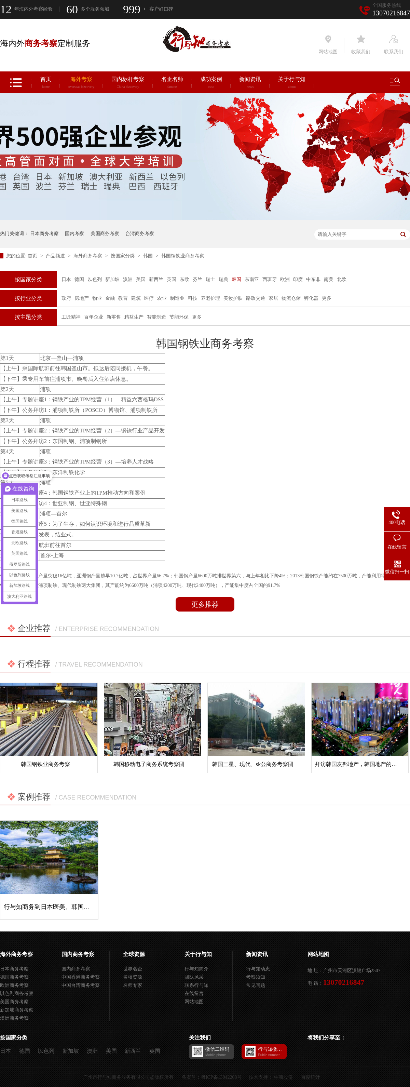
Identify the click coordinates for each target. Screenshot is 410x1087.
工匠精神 (71, 317)
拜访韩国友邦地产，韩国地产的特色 (358, 764)
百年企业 (93, 317)
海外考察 (81, 83)
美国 (141, 279)
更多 (326, 298)
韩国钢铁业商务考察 (182, 255)
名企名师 (172, 83)
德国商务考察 (14, 977)
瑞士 (210, 279)
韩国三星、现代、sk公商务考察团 (252, 764)
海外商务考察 (88, 255)
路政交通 (255, 298)
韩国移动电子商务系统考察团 (148, 764)
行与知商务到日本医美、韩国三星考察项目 (62, 906)
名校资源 (132, 977)
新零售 (114, 317)
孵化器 (311, 298)
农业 (162, 298)
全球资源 (134, 954)
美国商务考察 (105, 233)
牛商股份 (283, 1077)
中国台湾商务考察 (81, 985)
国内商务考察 (78, 954)
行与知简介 (196, 968)
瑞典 (223, 279)
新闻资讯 (250, 83)
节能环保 (179, 317)
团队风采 (194, 977)
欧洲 (285, 279)
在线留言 (194, 993)
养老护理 (210, 298)
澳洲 (128, 279)
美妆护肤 (233, 298)
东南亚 (252, 279)
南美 (328, 279)
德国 (79, 279)
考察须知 (255, 977)
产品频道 (56, 255)
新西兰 (156, 279)
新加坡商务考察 (16, 1009)
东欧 (184, 279)
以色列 (94, 279)
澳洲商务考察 (14, 1018)
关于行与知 (291, 83)
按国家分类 (123, 255)
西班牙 (269, 279)
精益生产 (134, 317)
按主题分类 (28, 317)
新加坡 (112, 279)
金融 (110, 298)
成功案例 (211, 83)
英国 (171, 279)
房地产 (81, 298)
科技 (192, 298)
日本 (66, 279)
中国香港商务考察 (81, 977)
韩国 (148, 255)
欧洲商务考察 (14, 985)
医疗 (149, 298)
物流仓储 (291, 298)
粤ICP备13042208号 (221, 1077)
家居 (273, 298)
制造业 (177, 298)
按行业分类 (28, 298)
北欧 (341, 279)
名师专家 (132, 985)
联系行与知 (196, 985)
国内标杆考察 (127, 83)
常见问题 (255, 985)
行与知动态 (258, 968)
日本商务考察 (44, 233)
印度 (298, 279)
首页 (45, 83)
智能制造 (156, 317)
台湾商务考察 (139, 233)
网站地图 (194, 1001)
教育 (123, 298)
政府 (66, 298)
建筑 (136, 298)
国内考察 (74, 233)
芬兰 (197, 279)
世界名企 (132, 968)
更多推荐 (205, 604)
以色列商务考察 (16, 993)
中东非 (313, 279)
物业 (97, 298)
